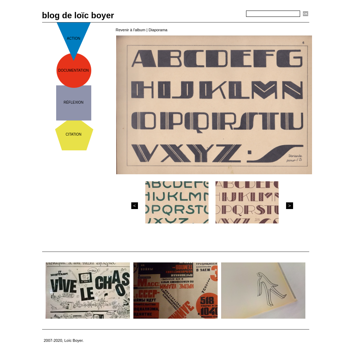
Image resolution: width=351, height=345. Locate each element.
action (73, 38)
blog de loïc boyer (78, 15)
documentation (73, 70)
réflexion (74, 102)
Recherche (233, 14)
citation (73, 134)
